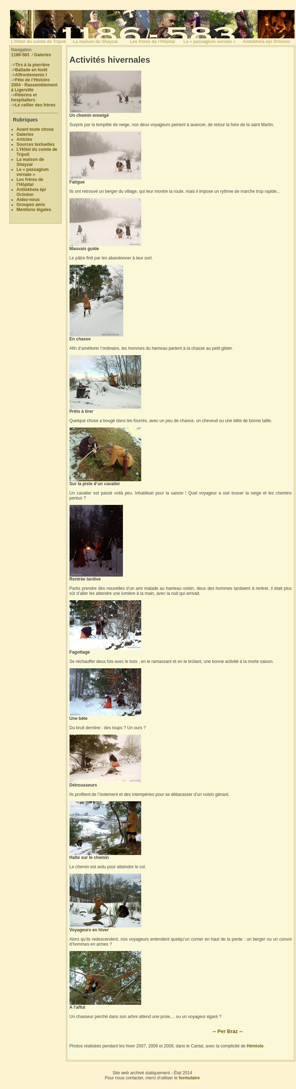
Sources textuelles (35, 144)
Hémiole (255, 1046)
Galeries (42, 54)
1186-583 (20, 54)
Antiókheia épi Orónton (266, 41)
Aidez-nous (28, 199)
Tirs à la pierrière (32, 64)
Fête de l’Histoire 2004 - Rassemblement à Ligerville (34, 84)
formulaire (189, 1077)
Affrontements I (31, 74)
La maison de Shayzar (95, 41)
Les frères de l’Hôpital (152, 41)
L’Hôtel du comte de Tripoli (38, 41)
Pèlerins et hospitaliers (24, 97)
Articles (24, 139)
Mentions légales (33, 209)
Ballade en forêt (31, 69)
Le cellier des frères (35, 105)
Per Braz (228, 1031)
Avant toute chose (35, 129)
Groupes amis (30, 204)
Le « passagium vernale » (209, 41)
